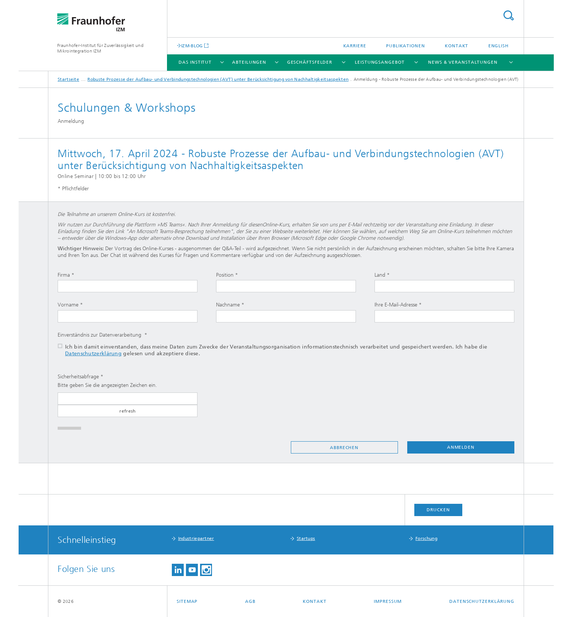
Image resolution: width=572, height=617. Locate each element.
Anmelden (461, 447)
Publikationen (405, 45)
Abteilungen (249, 62)
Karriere (354, 45)
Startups (306, 538)
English (498, 45)
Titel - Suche (508, 15)
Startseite (68, 79)
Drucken (438, 509)
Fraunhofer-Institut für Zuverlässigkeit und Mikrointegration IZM (100, 48)
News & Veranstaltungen (463, 62)
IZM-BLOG (192, 45)
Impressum (388, 601)
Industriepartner (196, 538)
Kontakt (456, 45)
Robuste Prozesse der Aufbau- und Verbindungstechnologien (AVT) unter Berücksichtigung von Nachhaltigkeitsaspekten (217, 79)
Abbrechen (344, 447)
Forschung (426, 538)
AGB (250, 601)
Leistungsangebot (379, 62)
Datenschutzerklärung (93, 353)
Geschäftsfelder (309, 62)
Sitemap (187, 601)
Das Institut (195, 62)
